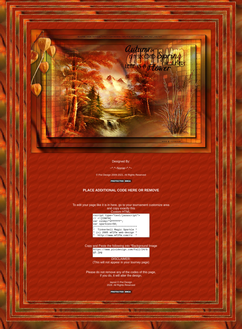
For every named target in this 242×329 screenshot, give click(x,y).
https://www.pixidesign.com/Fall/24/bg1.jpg (121, 258)
